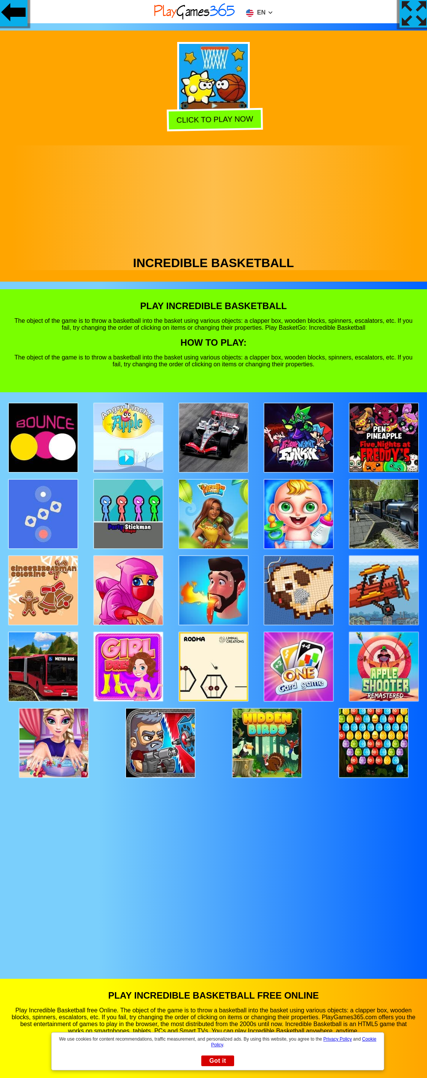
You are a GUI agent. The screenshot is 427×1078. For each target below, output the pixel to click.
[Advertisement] (213, 198)
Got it (217, 1060)
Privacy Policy (337, 1039)
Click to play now (213, 119)
